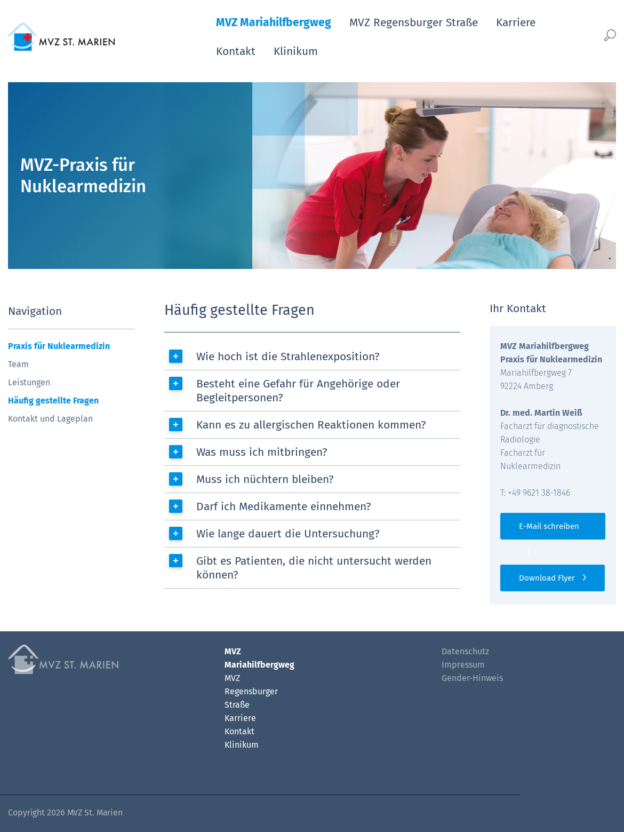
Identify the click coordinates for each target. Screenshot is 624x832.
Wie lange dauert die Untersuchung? (288, 534)
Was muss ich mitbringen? (261, 452)
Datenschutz (465, 651)
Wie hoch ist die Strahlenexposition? (288, 356)
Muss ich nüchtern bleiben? (265, 479)
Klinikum (296, 51)
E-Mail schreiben (549, 526)
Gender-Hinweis (472, 678)
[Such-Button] (598, 35)
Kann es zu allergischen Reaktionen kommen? (311, 425)
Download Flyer (547, 578)
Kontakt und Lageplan (50, 419)
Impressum (463, 665)
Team (18, 364)
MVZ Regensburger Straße (413, 22)
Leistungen (29, 382)
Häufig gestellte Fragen (53, 400)
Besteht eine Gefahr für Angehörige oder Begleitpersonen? (298, 391)
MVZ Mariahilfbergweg (273, 22)
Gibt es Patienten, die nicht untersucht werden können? (313, 568)
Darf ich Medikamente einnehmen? (283, 506)
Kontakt (235, 51)
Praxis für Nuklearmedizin (59, 346)
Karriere (515, 22)
